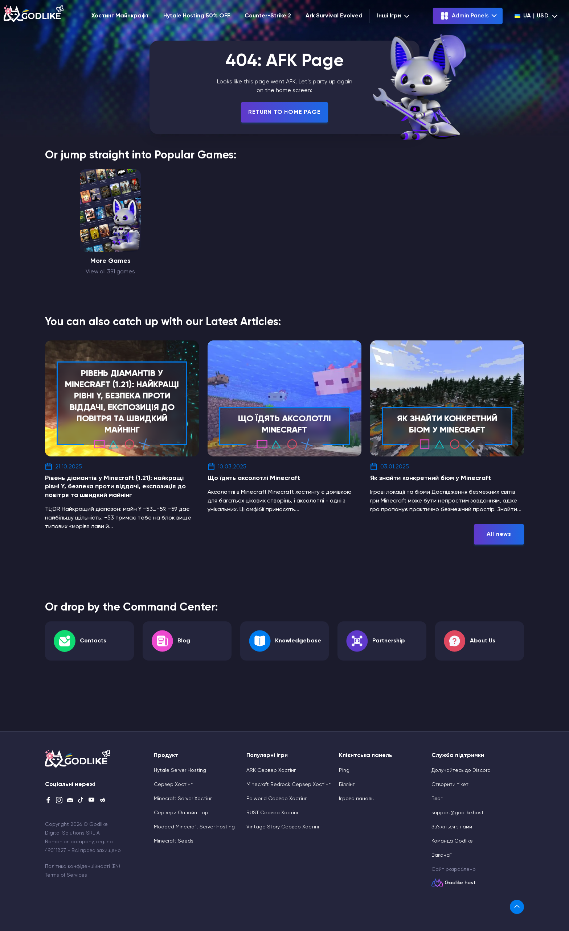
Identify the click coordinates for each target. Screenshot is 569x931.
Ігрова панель (356, 798)
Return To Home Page (284, 112)
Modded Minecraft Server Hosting (194, 826)
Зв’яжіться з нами (451, 826)
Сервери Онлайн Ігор (181, 812)
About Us (482, 641)
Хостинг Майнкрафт (120, 16)
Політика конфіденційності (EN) (82, 866)
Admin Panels (464, 16)
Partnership (388, 641)
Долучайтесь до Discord (461, 770)
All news (499, 534)
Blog (183, 641)
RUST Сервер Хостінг (272, 812)
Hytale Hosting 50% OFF (196, 16)
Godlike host (460, 882)
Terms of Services (66, 875)
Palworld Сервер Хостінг (276, 798)
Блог (437, 798)
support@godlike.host (457, 812)
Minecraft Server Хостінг (183, 798)
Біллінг (347, 784)
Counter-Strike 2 (268, 16)
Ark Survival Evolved (334, 16)
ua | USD (532, 16)
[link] (517, 907)
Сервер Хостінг (173, 784)
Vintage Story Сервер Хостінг (283, 826)
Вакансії (441, 855)
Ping (344, 770)
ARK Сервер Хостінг (271, 770)
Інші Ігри (394, 16)
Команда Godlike (452, 841)
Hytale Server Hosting (180, 770)
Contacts (93, 641)
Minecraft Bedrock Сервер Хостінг (288, 784)
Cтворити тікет (449, 784)
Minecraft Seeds (173, 841)
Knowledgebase (298, 641)
